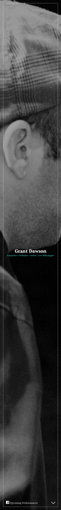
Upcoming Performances (22, 502)
